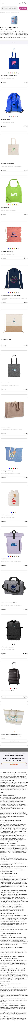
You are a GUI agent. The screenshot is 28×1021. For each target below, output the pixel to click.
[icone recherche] (2, 8)
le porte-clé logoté (10, 1007)
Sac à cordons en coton (6, 339)
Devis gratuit (23, 8)
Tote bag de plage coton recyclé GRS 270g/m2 (11, 734)
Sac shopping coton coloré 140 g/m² (9, 75)
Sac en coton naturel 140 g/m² (7, 163)
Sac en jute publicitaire (6, 427)
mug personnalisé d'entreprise (19, 1013)
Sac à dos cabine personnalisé (7, 646)
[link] (8, 73)
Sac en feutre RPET (5, 383)
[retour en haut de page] (12, 1018)
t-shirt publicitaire (23, 995)
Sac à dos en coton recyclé (7, 515)
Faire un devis (14, 764)
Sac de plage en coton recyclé (7, 471)
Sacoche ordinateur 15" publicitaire (9, 602)
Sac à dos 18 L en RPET (6, 559)
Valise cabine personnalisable (7, 690)
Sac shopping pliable (5, 207)
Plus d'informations (14, 741)
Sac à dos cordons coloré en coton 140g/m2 (10, 295)
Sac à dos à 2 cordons (5, 119)
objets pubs (6, 989)
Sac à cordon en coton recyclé (7, 251)
